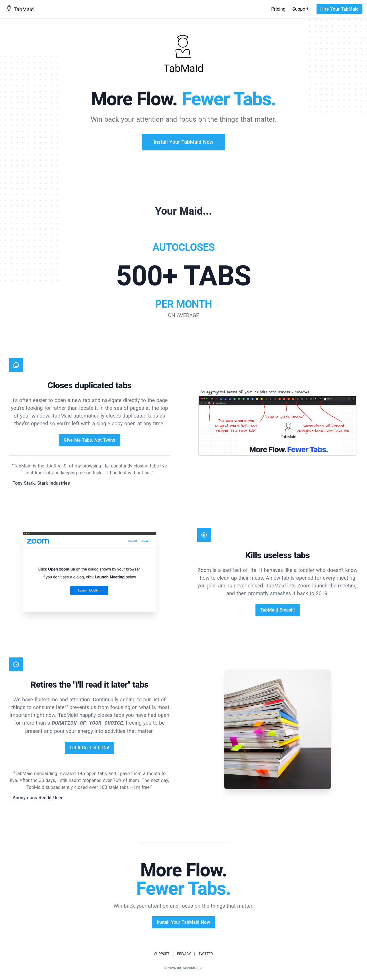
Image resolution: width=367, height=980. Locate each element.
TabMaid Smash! (277, 610)
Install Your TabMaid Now (183, 142)
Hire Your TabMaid (339, 9)
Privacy (184, 954)
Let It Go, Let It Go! (89, 747)
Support (300, 9)
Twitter (205, 954)
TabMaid (19, 9)
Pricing (278, 9)
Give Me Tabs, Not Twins (89, 440)
